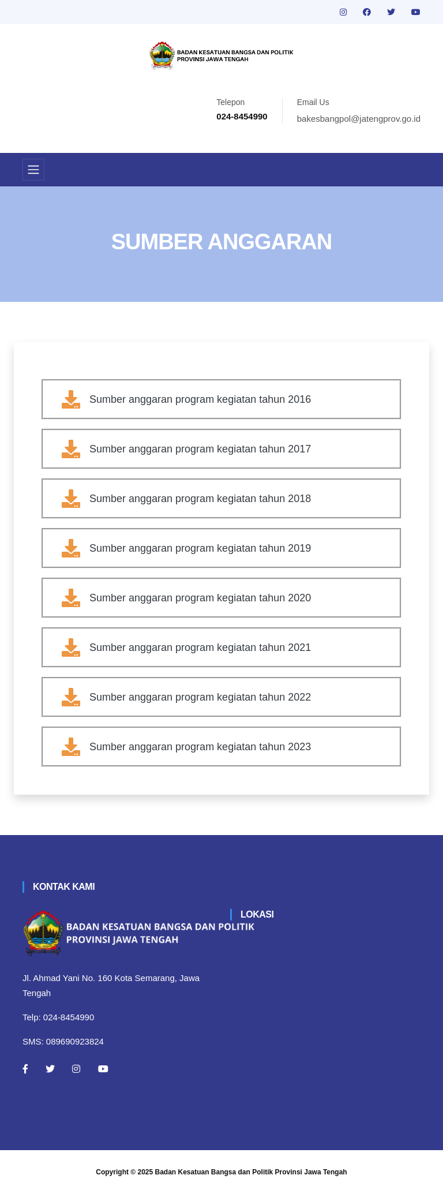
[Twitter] (50, 1068)
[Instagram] (76, 1068)
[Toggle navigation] (33, 170)
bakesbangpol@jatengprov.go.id (359, 118)
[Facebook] (25, 1068)
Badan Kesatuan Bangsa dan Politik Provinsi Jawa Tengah (251, 1172)
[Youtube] (103, 1068)
